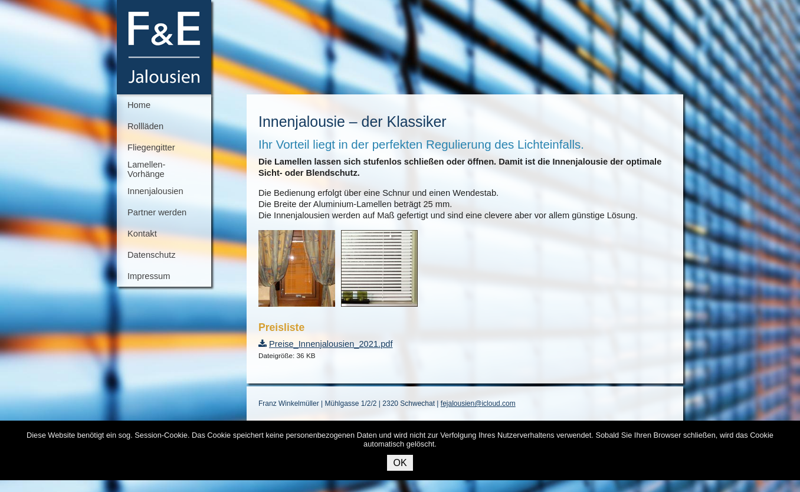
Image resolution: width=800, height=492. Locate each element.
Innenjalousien (155, 191)
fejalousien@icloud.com (478, 403)
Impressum (148, 276)
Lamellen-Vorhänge (146, 169)
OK (399, 463)
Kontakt (142, 233)
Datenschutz (151, 255)
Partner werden (156, 212)
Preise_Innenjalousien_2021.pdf (330, 344)
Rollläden (145, 126)
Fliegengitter (151, 147)
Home (138, 105)
